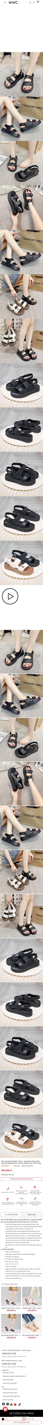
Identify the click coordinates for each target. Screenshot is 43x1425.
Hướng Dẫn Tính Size (7, 1175)
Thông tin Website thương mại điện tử (14, 1376)
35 (23, 1419)
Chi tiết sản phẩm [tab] (11, 1215)
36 (27, 1419)
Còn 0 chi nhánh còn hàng (21, 1422)
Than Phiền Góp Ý (8, 1380)
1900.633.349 (9, 1353)
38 (30, 1419)
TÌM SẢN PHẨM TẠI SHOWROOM (21, 1179)
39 (33, 1419)
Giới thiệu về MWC (8, 1373)
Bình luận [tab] (31, 1215)
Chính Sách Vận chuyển (9, 1389)
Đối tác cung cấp (7, 1400)
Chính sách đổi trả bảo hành (11, 1396)
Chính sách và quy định (9, 1383)
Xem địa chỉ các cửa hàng (21, 1416)
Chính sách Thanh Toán (9, 1393)
